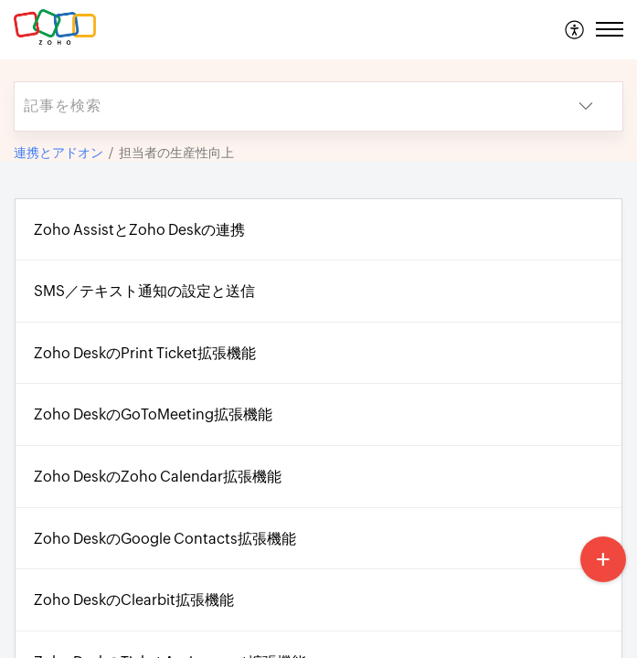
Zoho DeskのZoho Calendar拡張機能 (157, 476)
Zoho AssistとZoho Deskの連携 (139, 230)
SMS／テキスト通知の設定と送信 (144, 291)
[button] (575, 29)
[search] (282, 106)
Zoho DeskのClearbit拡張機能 (134, 600)
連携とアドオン (58, 152)
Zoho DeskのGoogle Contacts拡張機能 (165, 538)
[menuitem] (575, 29)
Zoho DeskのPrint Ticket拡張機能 (145, 353)
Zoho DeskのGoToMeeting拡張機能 (153, 414)
